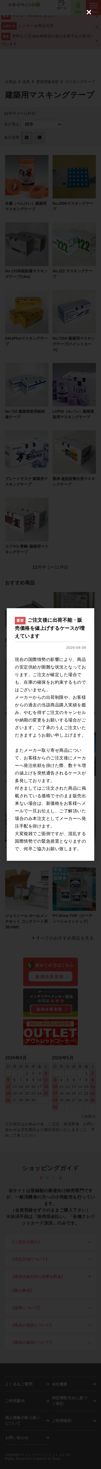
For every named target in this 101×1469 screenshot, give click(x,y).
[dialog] (50, 734)
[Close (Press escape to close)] (89, 12)
